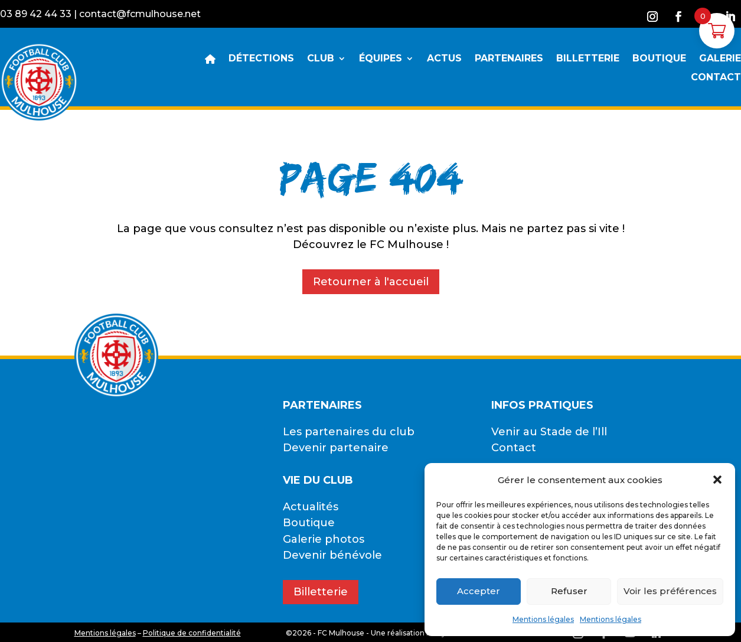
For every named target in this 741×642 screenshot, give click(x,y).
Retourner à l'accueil (371, 281)
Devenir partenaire (336, 447)
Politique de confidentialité (192, 632)
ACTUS (444, 59)
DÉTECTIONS (261, 59)
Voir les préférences (670, 591)
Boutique (309, 522)
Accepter (478, 591)
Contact (513, 447)
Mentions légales (543, 619)
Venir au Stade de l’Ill (549, 431)
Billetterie (320, 591)
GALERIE (720, 59)
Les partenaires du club (348, 431)
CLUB (320, 59)
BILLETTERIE (587, 59)
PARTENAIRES (509, 59)
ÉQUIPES (380, 59)
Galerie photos (323, 539)
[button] (717, 479)
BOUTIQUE (659, 59)
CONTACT (716, 78)
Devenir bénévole (332, 555)
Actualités (310, 506)
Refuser (569, 591)
